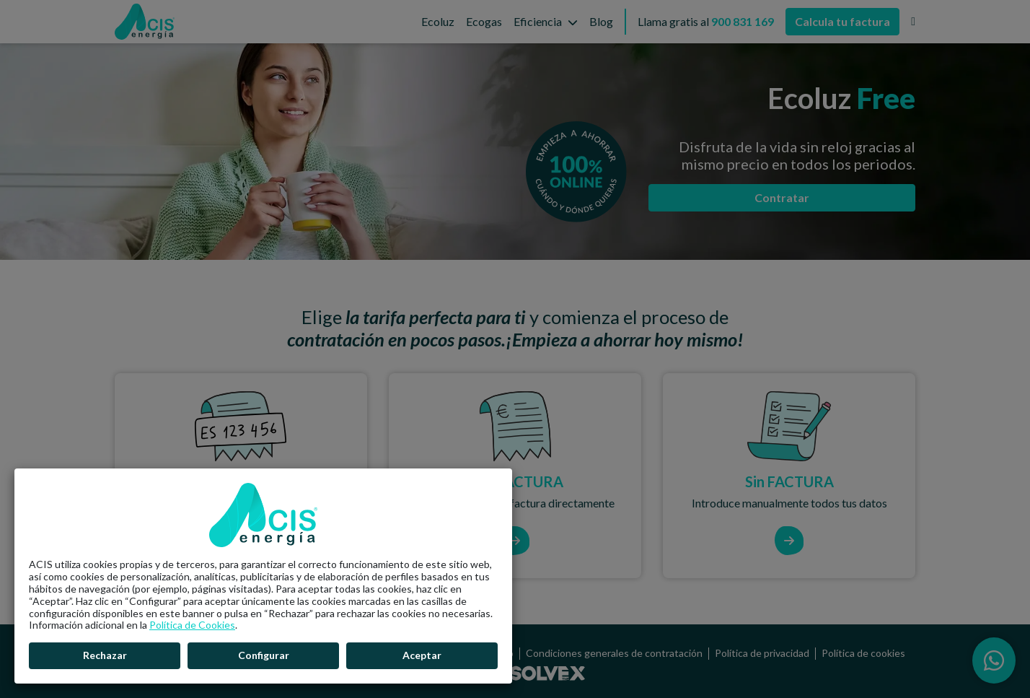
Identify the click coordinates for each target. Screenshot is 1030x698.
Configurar (263, 655)
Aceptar (421, 655)
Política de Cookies (192, 625)
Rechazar (105, 655)
